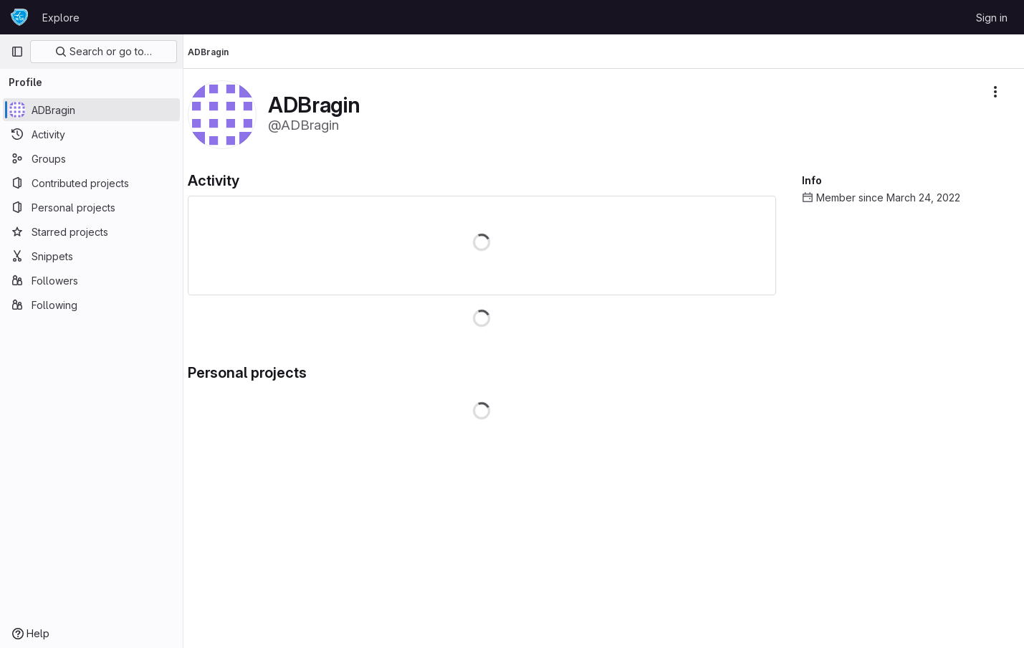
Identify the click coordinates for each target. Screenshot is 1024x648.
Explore (61, 17)
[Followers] (91, 280)
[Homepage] (19, 17)
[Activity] (91, 134)
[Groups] (91, 158)
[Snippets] (91, 255)
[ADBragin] (91, 109)
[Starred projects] (91, 231)
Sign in (992, 17)
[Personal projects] (91, 207)
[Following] (91, 304)
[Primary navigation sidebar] (17, 51)
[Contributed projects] (91, 182)
